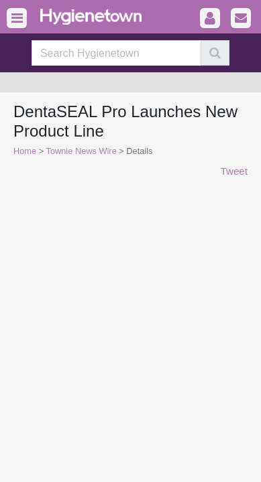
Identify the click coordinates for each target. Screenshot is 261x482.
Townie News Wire (81, 151)
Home (24, 151)
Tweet (234, 171)
